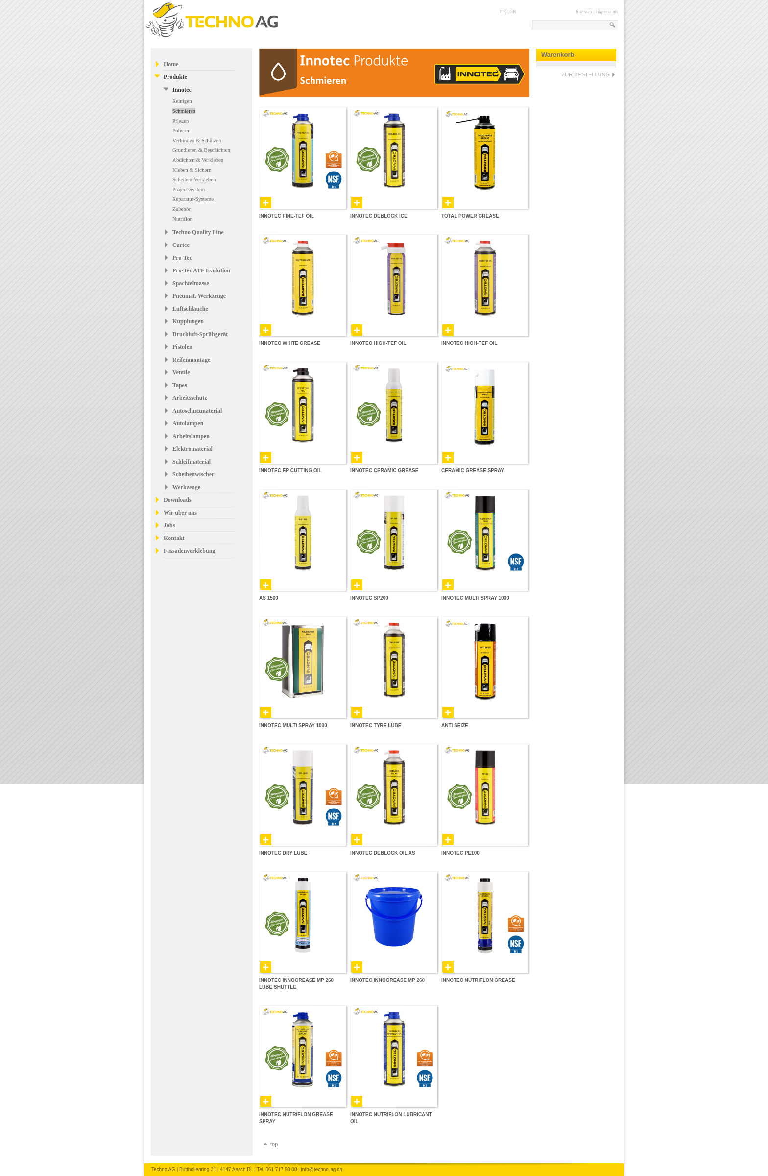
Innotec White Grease (289, 343)
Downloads (178, 499)
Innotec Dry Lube (283, 853)
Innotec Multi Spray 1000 (475, 598)
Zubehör (181, 209)
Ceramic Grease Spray (472, 470)
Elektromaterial (192, 448)
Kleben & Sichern (191, 169)
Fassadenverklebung (189, 550)
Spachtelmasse (190, 283)
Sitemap (584, 11)
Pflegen (180, 120)
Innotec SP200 (369, 598)
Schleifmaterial (191, 461)
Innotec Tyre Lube (375, 725)
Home (171, 64)
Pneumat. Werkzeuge (199, 296)
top (274, 1144)
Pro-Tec (182, 257)
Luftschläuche (190, 308)
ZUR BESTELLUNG (586, 74)
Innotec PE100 (460, 853)
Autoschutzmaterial (197, 410)
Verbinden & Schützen (196, 140)
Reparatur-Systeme (193, 199)
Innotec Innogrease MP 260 (387, 980)
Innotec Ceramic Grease (384, 470)
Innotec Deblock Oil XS (382, 853)
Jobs (169, 525)
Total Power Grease (470, 216)
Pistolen (182, 346)
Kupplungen (188, 321)
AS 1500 (268, 598)
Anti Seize (454, 725)
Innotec (182, 89)
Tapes (179, 385)
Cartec (181, 245)
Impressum (607, 11)
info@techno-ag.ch (321, 1169)
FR (513, 11)
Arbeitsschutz (189, 397)
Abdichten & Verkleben (197, 160)
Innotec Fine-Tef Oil (286, 216)
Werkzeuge (186, 487)
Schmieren (183, 111)
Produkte (175, 77)
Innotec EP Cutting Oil (290, 470)
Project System (188, 189)
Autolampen (187, 423)
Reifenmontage (191, 359)
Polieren (181, 130)
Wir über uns (180, 512)
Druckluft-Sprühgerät (200, 334)
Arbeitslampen (191, 436)
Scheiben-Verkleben (194, 179)
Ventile (181, 372)
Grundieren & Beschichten (201, 150)
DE (503, 11)
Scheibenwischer (193, 474)
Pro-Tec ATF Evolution (201, 270)
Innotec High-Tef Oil (378, 343)
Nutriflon (182, 218)
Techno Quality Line (198, 232)
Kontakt (174, 538)
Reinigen (182, 101)
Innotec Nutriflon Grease (478, 980)
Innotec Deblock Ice (379, 216)
